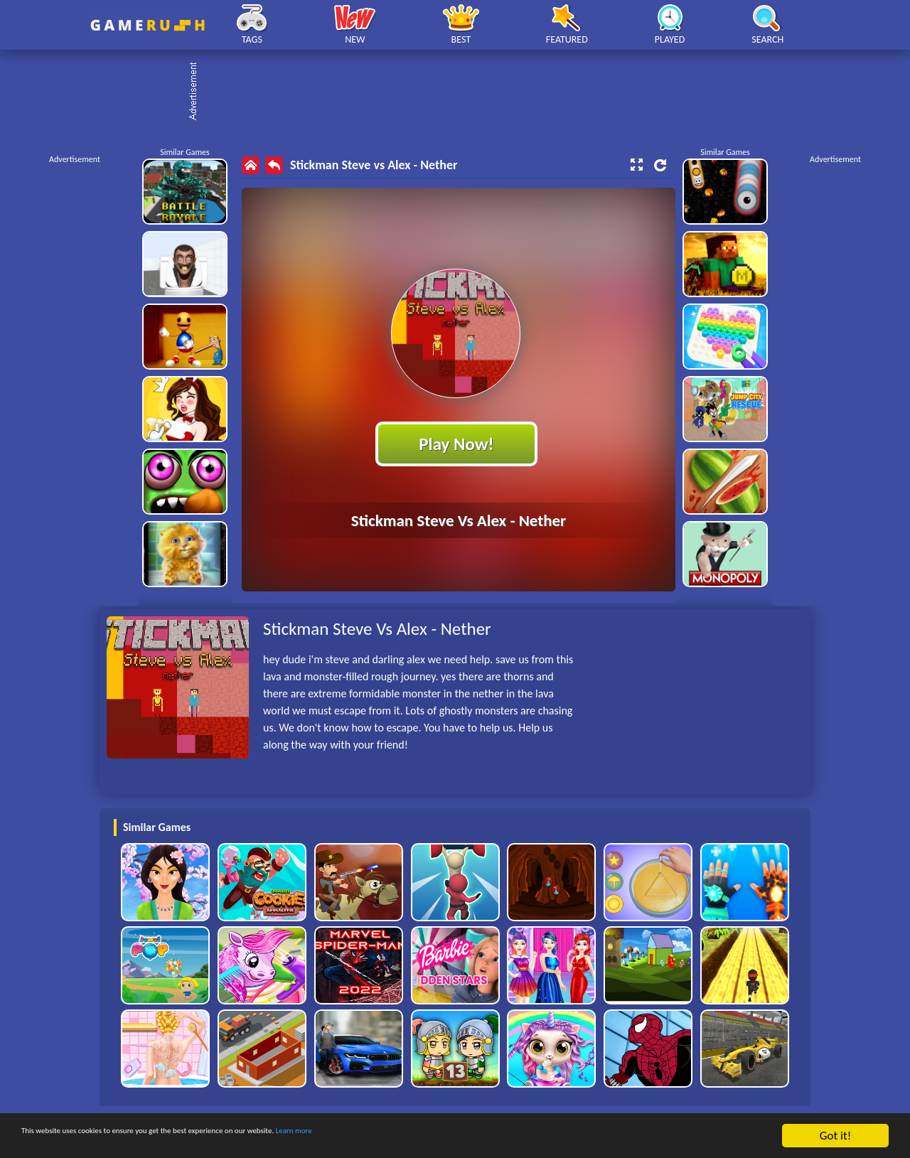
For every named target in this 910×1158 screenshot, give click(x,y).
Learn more (444, 1136)
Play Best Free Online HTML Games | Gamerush (147, 25)
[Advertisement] (462, 92)
